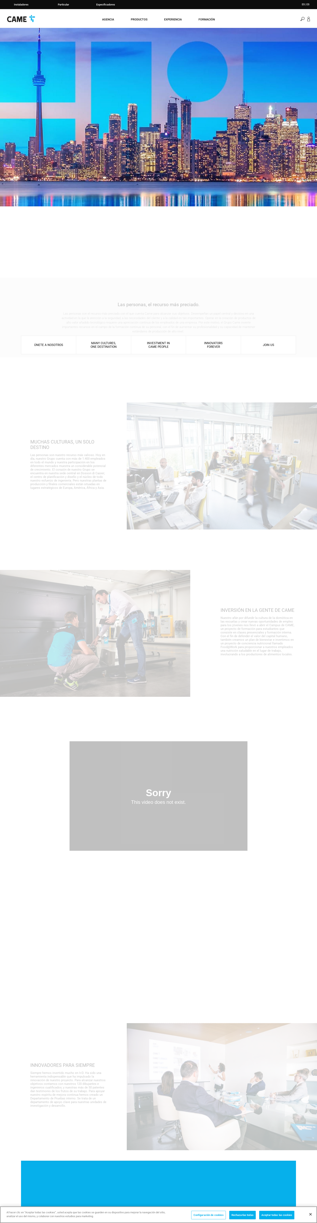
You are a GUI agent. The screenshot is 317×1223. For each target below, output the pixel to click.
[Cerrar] (310, 1214)
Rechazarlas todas (242, 1215)
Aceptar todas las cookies (276, 1215)
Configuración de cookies (208, 1215)
